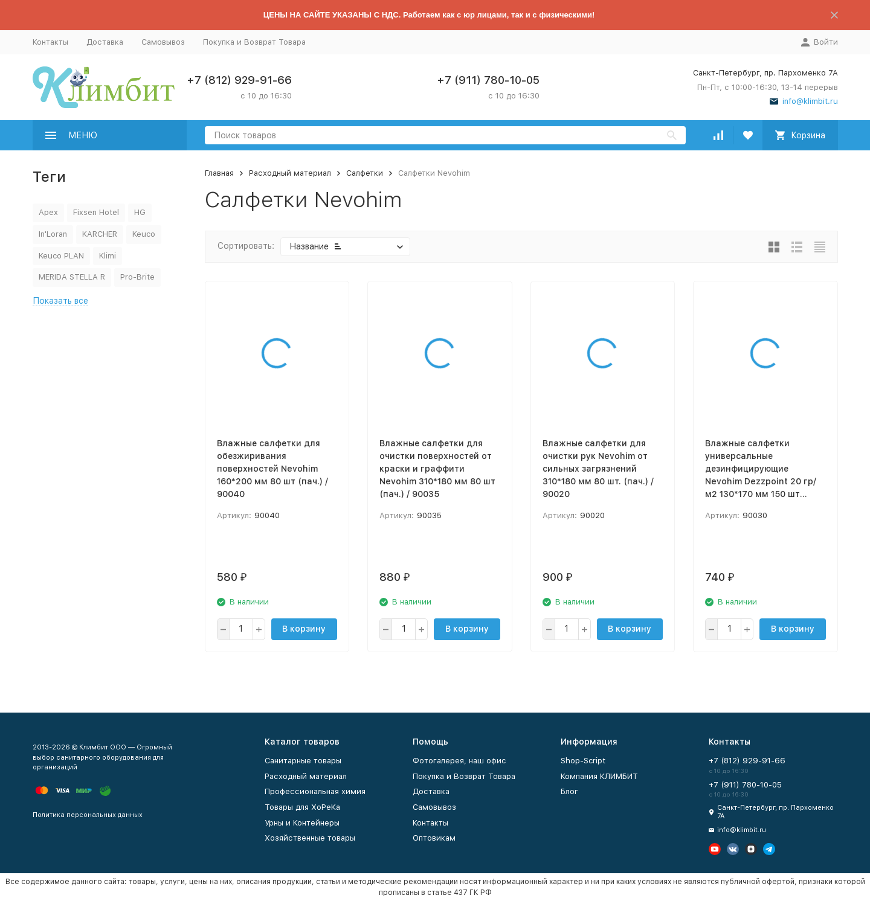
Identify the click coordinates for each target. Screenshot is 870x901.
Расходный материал (290, 173)
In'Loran (53, 234)
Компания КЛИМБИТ (599, 776)
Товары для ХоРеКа (302, 807)
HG (140, 212)
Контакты (50, 41)
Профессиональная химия (315, 791)
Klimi (107, 255)
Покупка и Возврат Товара (254, 41)
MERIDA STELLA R (72, 276)
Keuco (143, 234)
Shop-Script (583, 760)
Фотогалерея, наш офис (459, 760)
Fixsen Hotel (96, 212)
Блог (569, 791)
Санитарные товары (303, 760)
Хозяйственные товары (310, 837)
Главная (219, 173)
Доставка (104, 41)
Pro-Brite (137, 276)
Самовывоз (163, 41)
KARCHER (99, 234)
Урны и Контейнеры (302, 822)
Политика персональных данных (88, 815)
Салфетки (364, 173)
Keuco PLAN (61, 255)
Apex (48, 212)
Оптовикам (434, 837)
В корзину (304, 628)
